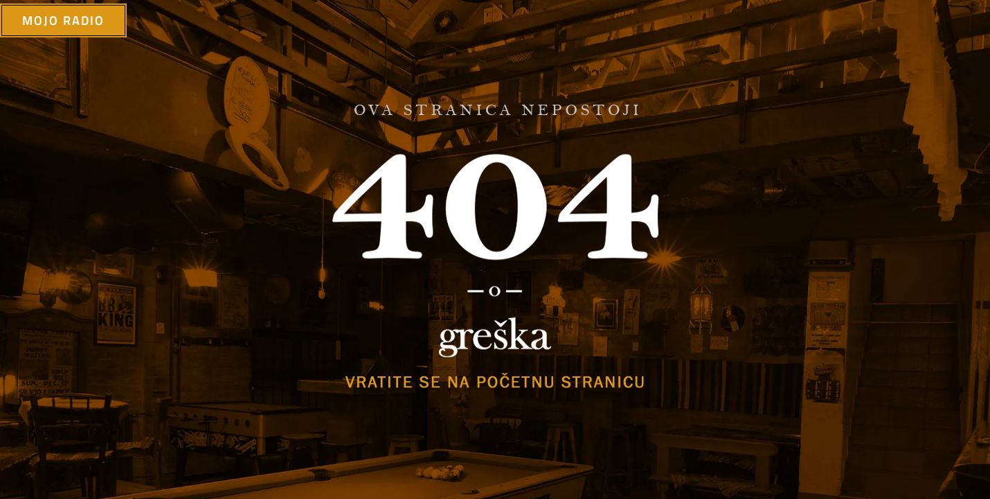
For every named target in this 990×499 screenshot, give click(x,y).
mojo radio (63, 21)
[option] (495, 249)
